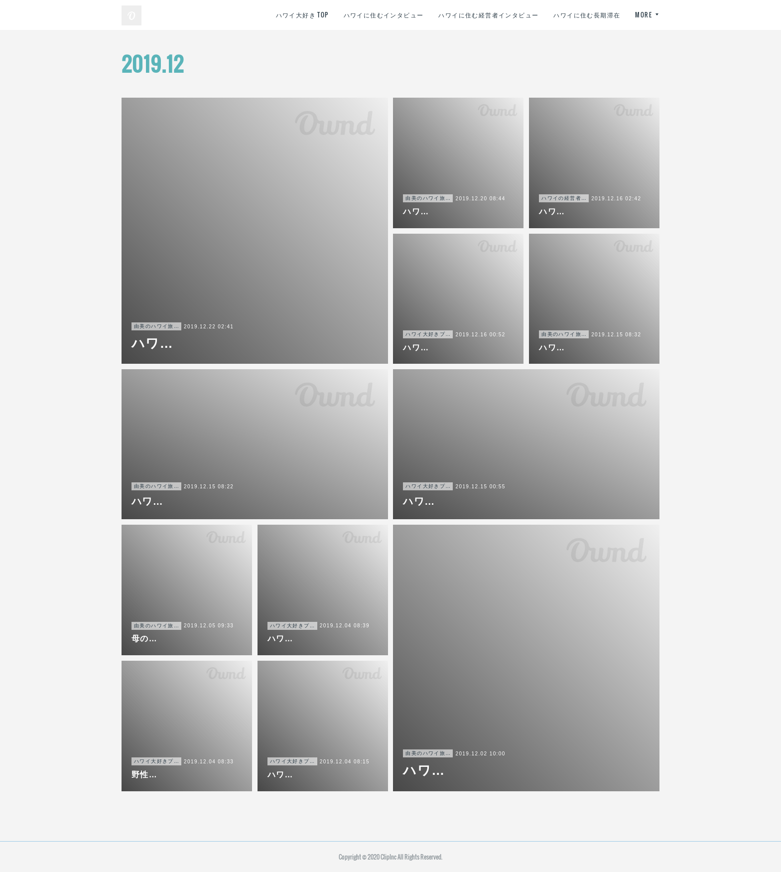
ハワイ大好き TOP (302, 14)
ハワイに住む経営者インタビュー (488, 14)
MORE (643, 14)
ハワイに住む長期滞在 (586, 14)
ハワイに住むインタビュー (384, 14)
